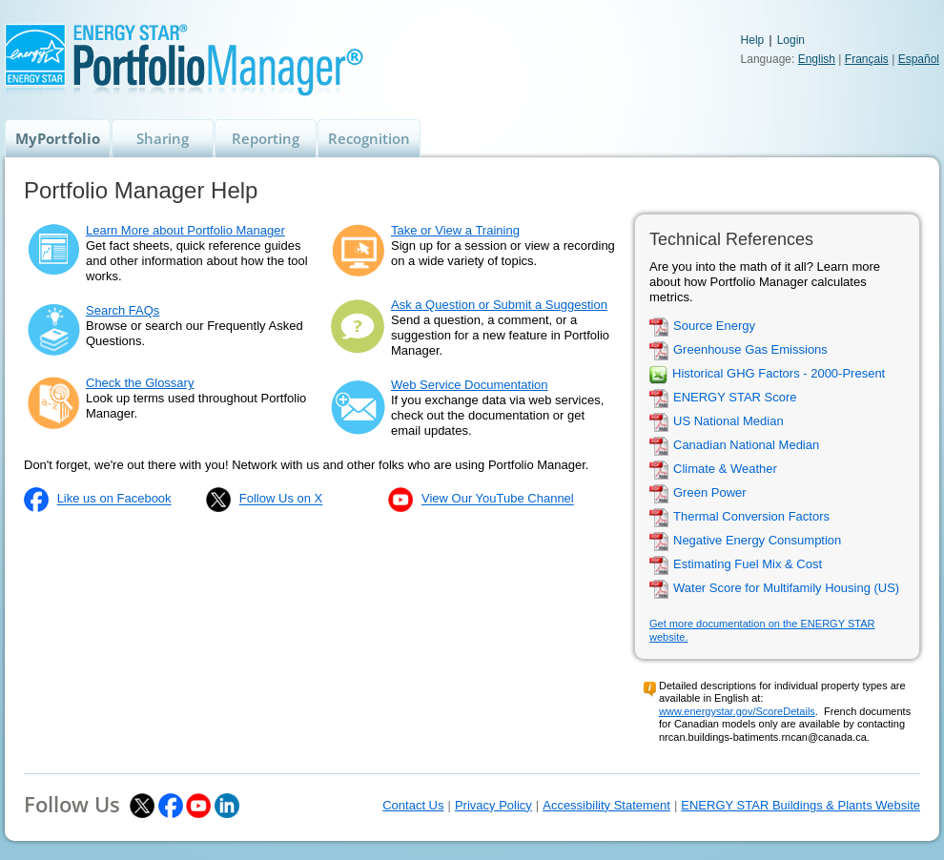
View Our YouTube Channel (497, 499)
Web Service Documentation (469, 385)
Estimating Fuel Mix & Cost (747, 565)
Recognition (369, 138)
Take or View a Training (455, 230)
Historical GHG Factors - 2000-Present (778, 374)
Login (791, 40)
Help (753, 40)
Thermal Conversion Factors (751, 517)
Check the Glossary (140, 383)
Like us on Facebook (114, 499)
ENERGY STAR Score (735, 398)
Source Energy (714, 326)
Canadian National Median (746, 446)
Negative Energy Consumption (757, 541)
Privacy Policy (493, 805)
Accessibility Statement (606, 805)
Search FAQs (122, 310)
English (816, 59)
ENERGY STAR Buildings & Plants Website (800, 805)
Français (867, 59)
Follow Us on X (280, 499)
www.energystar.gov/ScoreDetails (737, 711)
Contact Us (412, 805)
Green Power (710, 493)
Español (918, 59)
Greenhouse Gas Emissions (750, 350)
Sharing (162, 138)
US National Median (728, 422)
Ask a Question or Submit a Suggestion (499, 304)
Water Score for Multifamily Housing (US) (786, 589)
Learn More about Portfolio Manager (185, 230)
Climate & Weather (725, 469)
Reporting (265, 138)
